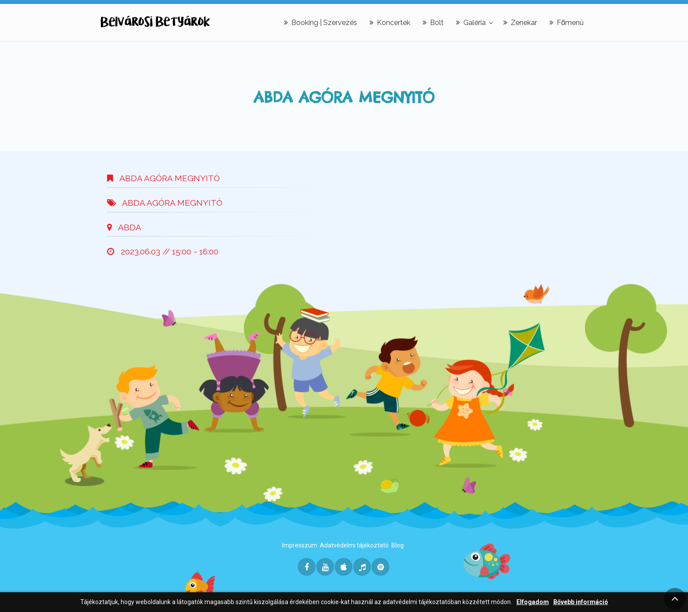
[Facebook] (306, 567)
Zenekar (520, 22)
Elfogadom (532, 602)
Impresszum (299, 545)
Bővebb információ (580, 602)
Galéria (471, 22)
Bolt (433, 22)
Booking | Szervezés (320, 22)
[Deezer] (362, 567)
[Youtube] (325, 567)
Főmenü (566, 22)
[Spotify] (380, 567)
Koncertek (389, 22)
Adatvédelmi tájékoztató (354, 545)
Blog (397, 545)
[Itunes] (343, 567)
